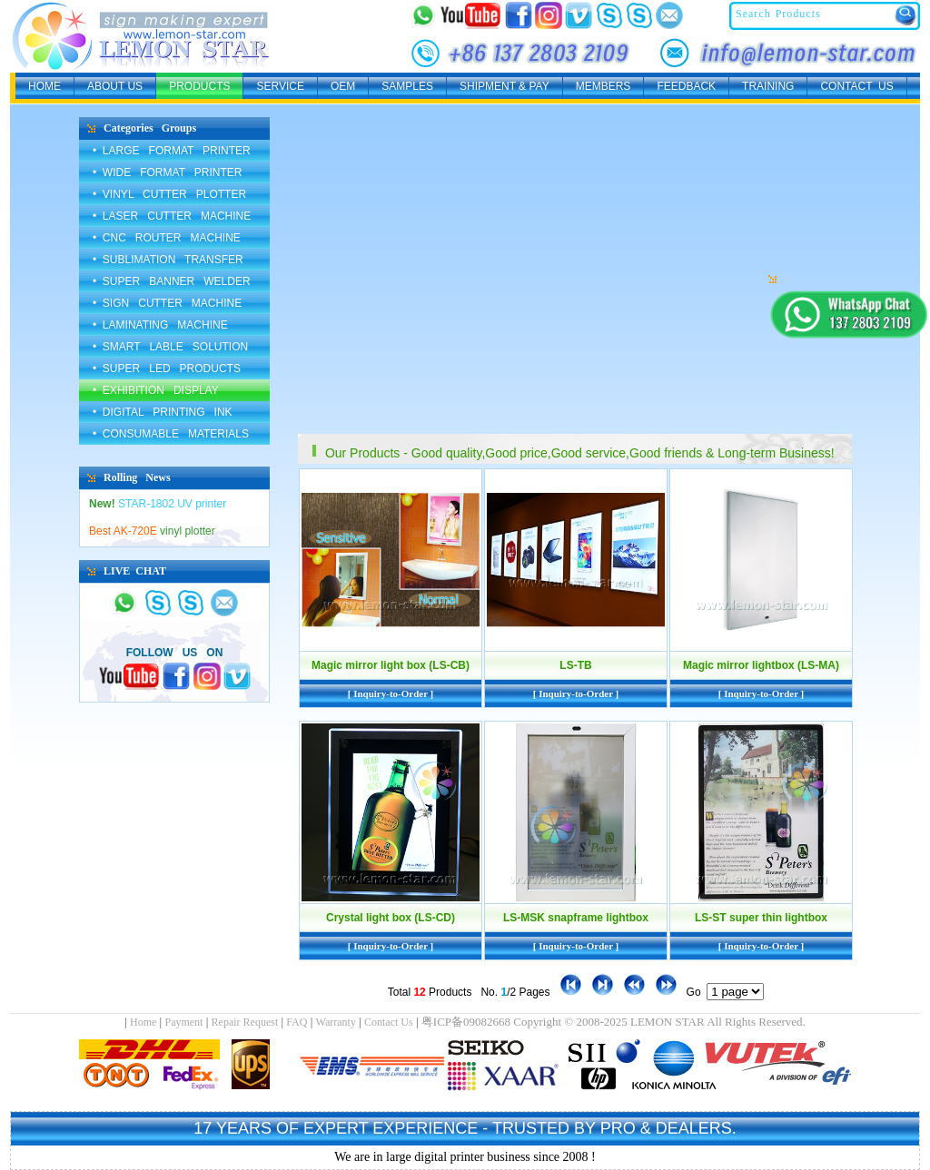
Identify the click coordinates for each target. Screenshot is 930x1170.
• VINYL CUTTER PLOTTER (169, 194)
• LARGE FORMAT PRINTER (172, 150)
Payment (183, 1022)
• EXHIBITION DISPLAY (156, 390)
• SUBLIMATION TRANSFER (168, 259)
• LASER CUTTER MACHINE (172, 216)
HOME (44, 86)
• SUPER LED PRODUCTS (167, 368)
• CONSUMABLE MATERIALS (171, 434)
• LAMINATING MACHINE (160, 325)
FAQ (296, 1022)
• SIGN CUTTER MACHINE (167, 303)
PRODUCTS (199, 86)
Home (143, 1022)
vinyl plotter (152, 531)
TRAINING (768, 86)
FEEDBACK (686, 86)
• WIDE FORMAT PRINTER (167, 172)
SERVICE (279, 86)
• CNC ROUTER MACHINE (167, 237)
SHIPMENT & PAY (504, 86)
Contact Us (388, 1022)
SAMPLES (407, 86)
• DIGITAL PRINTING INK (162, 412)
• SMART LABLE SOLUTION (170, 346)
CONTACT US (856, 86)
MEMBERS (603, 86)
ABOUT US (115, 86)
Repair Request (245, 1022)
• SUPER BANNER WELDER (172, 281)
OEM (343, 86)
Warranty (336, 1022)
